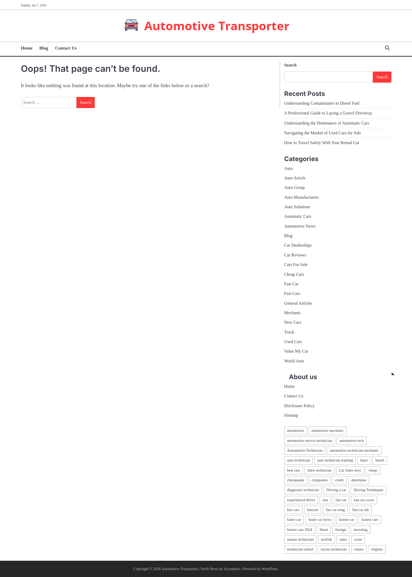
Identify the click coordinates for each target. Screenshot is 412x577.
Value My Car (296, 351)
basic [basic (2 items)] (364, 460)
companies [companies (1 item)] (320, 480)
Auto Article (295, 178)
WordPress (269, 569)
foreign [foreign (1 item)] (340, 529)
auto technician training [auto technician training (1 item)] (335, 460)
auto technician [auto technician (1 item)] (298, 460)
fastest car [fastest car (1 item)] (346, 519)
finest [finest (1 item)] (324, 529)
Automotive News (300, 226)
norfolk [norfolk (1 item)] (326, 539)
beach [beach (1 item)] (379, 460)
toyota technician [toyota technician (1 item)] (334, 549)
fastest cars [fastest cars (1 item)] (369, 519)
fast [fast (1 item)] (325, 500)
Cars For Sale (295, 264)
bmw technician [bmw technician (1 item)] (319, 470)
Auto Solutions (297, 207)
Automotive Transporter (216, 25)
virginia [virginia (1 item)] (377, 549)
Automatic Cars (297, 216)
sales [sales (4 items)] (343, 539)
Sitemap (291, 415)
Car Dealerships (298, 245)
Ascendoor (232, 569)
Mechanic (292, 312)
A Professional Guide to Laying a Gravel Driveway (328, 113)
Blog (43, 48)
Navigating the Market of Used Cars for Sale (322, 133)
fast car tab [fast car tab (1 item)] (360, 510)
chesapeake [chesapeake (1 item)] (295, 480)
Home (27, 48)
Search (290, 65)
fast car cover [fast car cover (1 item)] (364, 500)
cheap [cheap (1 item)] (373, 470)
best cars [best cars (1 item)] (293, 470)
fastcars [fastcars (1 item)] (312, 510)
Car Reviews (295, 255)
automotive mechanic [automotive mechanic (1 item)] (327, 430)
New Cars (292, 322)
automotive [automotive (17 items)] (295, 430)
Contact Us (66, 48)
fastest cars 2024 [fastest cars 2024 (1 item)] (299, 529)
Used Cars (293, 341)
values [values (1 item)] (359, 549)
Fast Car (291, 284)
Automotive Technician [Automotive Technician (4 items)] (305, 450)
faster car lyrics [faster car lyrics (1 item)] (320, 519)
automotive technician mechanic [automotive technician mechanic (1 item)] (354, 450)
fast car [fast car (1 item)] (341, 500)
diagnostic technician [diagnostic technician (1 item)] (303, 490)
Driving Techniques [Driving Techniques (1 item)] (368, 490)
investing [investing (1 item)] (360, 529)
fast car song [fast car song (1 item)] (335, 510)
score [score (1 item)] (358, 539)
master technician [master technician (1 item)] (300, 539)
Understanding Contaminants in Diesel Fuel (322, 103)
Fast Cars (292, 293)
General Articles (298, 303)
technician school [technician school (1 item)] (300, 549)
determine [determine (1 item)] (358, 480)
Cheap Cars (294, 274)
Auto (288, 168)
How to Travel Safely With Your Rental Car (321, 142)
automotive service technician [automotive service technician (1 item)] (309, 440)
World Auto (294, 361)
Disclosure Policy (299, 405)
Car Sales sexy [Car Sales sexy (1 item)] (350, 470)
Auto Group (294, 187)
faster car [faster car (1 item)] (294, 519)
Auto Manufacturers (301, 197)
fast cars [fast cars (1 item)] (293, 510)
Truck (289, 332)
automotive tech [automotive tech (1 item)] (351, 440)
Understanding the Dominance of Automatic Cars (326, 123)
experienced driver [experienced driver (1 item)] (301, 500)
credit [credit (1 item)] (339, 480)
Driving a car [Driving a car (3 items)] (336, 490)
